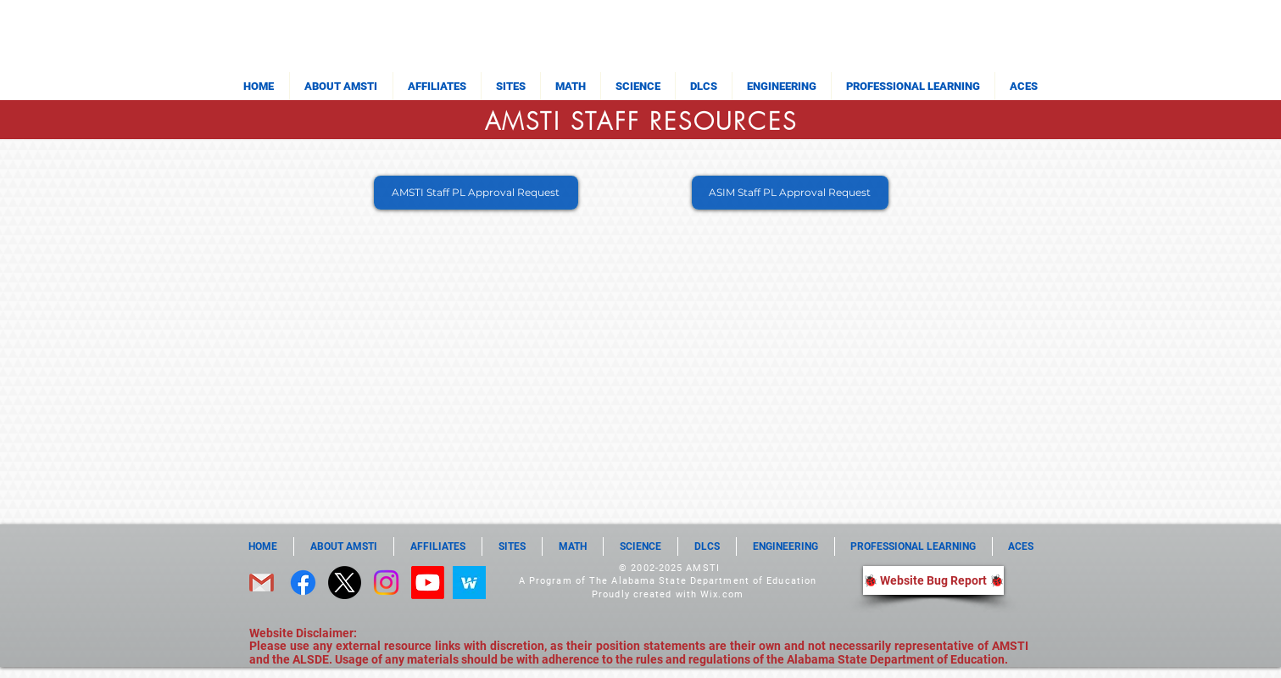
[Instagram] (386, 582)
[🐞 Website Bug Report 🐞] (933, 580)
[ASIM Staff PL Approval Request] (790, 193)
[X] (344, 582)
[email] (261, 582)
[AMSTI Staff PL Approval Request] (476, 193)
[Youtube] (427, 582)
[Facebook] (303, 582)
